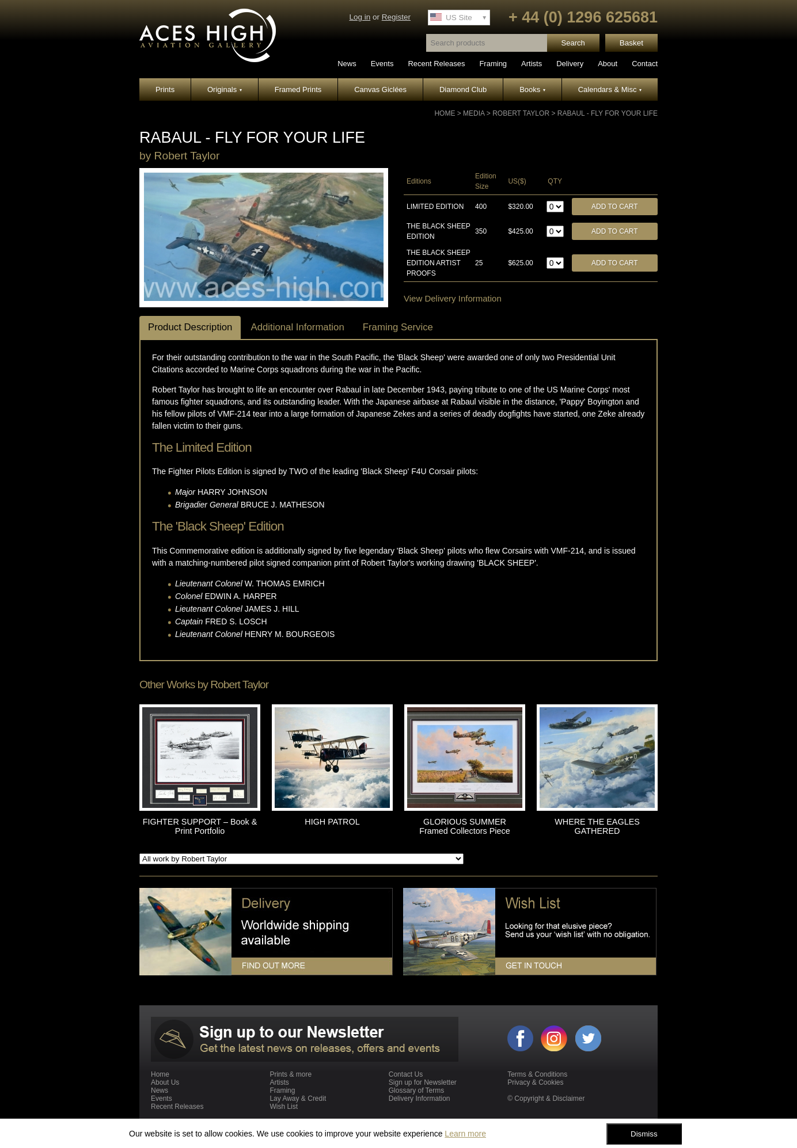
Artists (531, 63)
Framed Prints (298, 89)
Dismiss (644, 1134)
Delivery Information (419, 1098)
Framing (493, 63)
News (346, 63)
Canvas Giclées (380, 89)
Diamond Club (463, 89)
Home (444, 113)
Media (473, 113)
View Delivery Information (453, 298)
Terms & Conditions (537, 1074)
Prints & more (291, 1074)
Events (382, 63)
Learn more (465, 1133)
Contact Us (406, 1074)
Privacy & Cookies (535, 1082)
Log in (359, 17)
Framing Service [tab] (398, 327)
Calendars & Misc (610, 89)
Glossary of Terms (416, 1090)
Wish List (284, 1107)
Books (532, 89)
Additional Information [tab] (297, 327)
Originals (224, 89)
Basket (631, 43)
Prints (164, 89)
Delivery (569, 63)
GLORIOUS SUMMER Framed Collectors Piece (464, 826)
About (607, 63)
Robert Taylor (520, 113)
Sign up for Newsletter (423, 1082)
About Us (165, 1082)
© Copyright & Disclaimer (546, 1098)
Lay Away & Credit (298, 1098)
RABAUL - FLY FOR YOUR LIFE (607, 113)
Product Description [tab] (190, 327)
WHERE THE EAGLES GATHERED (597, 826)
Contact (645, 63)
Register (396, 17)
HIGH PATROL (332, 821)
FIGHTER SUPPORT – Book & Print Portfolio (200, 826)
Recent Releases (436, 63)
